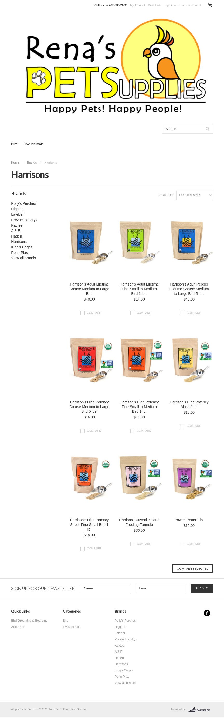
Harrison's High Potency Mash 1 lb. (189, 404)
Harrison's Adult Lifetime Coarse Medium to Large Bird (89, 289)
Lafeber (17, 214)
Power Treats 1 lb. (189, 520)
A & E (15, 231)
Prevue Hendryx (24, 220)
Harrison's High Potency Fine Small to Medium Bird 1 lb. (139, 406)
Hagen (16, 236)
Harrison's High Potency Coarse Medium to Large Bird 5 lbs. (89, 406)
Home (15, 162)
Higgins (17, 209)
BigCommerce (200, 710)
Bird (14, 143)
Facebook (207, 613)
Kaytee (17, 225)
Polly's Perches (23, 203)
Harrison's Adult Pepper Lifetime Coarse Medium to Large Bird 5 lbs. (189, 289)
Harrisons (19, 242)
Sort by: (166, 195)
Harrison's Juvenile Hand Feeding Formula (139, 522)
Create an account (189, 5)
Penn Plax (19, 252)
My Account (137, 5)
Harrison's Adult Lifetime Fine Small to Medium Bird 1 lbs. (139, 289)
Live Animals (34, 143)
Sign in (169, 5)
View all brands (23, 258)
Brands (32, 162)
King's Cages (21, 247)
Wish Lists (154, 5)
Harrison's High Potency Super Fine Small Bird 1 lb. (89, 524)
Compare (94, 312)
